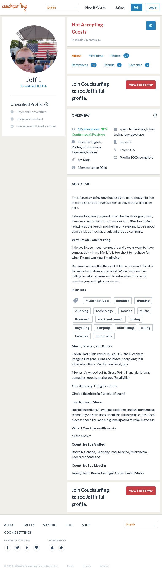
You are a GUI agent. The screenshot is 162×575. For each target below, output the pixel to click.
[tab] (77, 55)
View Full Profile (141, 85)
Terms (70, 566)
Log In (152, 7)
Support (50, 525)
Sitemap (104, 566)
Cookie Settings (17, 532)
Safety (120, 7)
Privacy (87, 566)
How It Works (95, 7)
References (84, 65)
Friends (113, 65)
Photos (119, 55)
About (77, 55)
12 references (89, 129)
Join (137, 7)
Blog (70, 525)
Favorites (138, 65)
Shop (86, 525)
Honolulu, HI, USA (34, 86)
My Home (96, 55)
